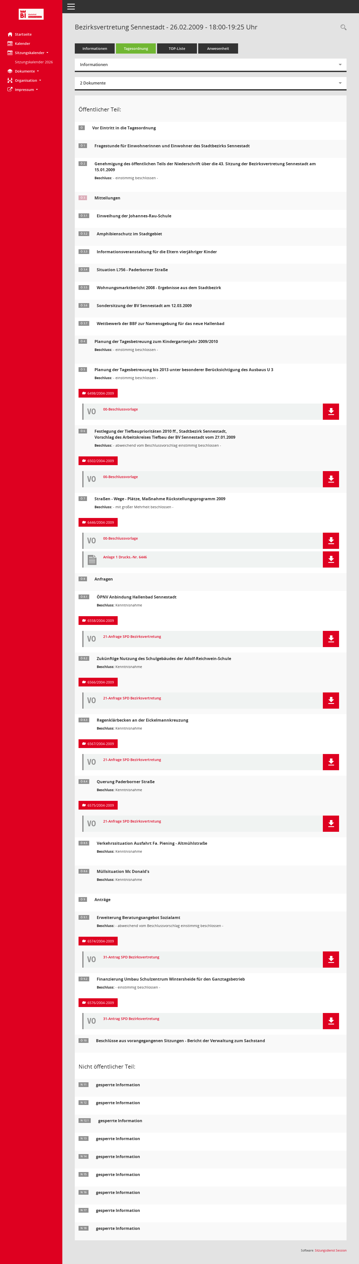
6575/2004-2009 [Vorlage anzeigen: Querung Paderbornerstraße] (101, 805)
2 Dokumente (93, 83)
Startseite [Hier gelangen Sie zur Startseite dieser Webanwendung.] (19, 34)
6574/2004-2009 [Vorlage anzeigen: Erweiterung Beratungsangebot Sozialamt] (101, 941)
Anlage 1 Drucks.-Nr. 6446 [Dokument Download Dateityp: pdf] (125, 557)
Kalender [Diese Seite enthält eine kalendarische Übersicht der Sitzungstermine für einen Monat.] (18, 43)
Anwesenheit (218, 48)
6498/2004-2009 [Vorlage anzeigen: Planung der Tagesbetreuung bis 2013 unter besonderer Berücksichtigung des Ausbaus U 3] (101, 393)
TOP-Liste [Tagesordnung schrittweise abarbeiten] (177, 48)
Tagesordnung (136, 48)
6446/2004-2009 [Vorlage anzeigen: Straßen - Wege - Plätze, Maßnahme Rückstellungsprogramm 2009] (101, 522)
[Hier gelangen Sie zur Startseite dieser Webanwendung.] (31, 14)
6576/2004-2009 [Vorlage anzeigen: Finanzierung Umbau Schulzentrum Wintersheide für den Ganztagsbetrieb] (101, 1002)
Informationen (95, 48)
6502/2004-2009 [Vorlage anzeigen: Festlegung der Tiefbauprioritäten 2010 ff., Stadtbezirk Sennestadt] (101, 460)
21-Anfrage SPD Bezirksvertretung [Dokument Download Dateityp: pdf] (132, 637)
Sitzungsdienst (331, 1250)
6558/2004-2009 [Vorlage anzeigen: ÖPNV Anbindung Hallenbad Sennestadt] (101, 620)
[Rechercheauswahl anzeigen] (342, 27)
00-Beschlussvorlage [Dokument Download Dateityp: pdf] (120, 409)
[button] (31, 52)
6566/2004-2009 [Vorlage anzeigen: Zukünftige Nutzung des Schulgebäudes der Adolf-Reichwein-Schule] (101, 682)
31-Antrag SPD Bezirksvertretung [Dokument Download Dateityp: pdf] (131, 957)
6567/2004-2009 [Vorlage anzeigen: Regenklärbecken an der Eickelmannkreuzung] (101, 743)
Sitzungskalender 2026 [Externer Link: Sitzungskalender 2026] (34, 62)
